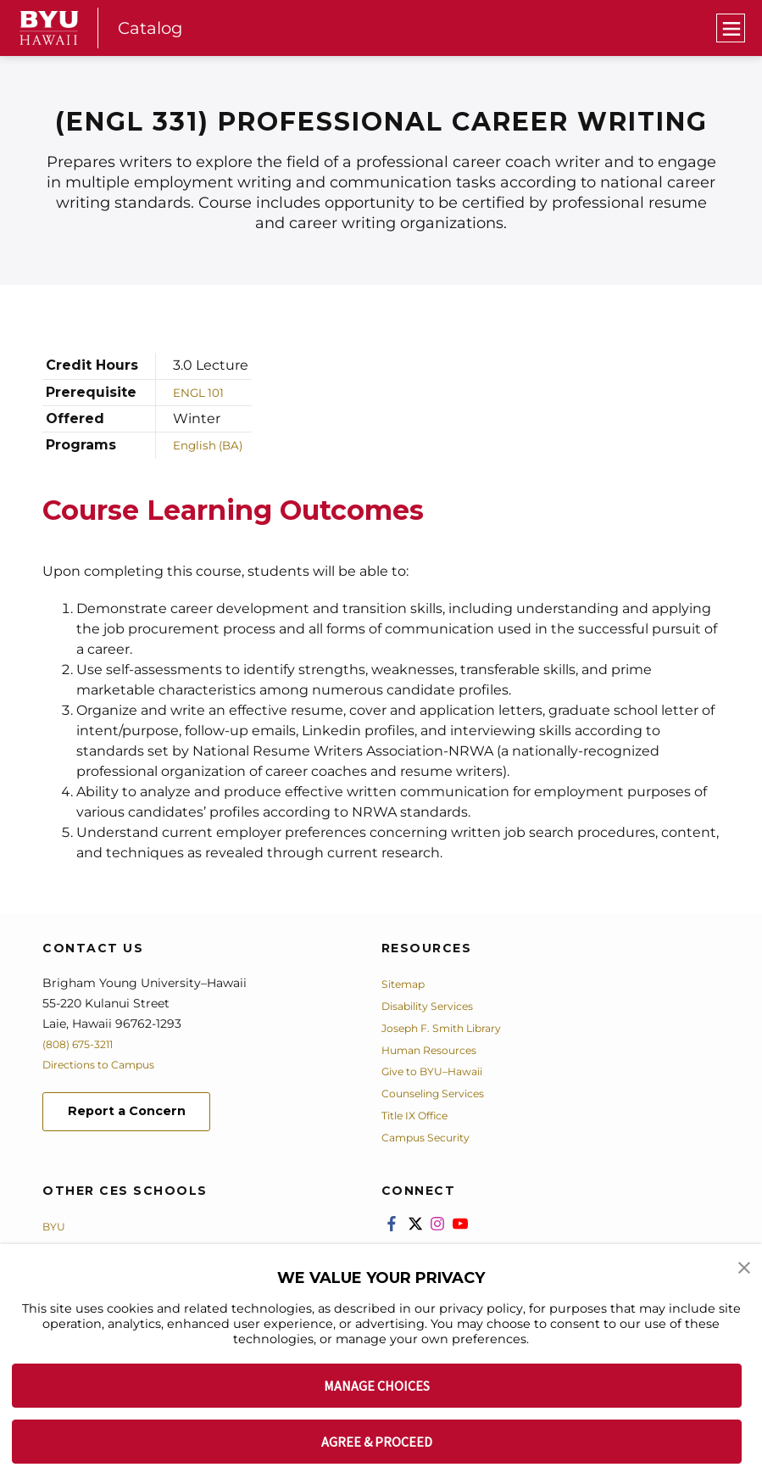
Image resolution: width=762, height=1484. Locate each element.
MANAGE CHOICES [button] (377, 1385)
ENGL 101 (203, 391)
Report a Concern (134, 1113)
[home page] (49, 28)
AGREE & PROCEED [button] (376, 1441)
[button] (745, 1268)
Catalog (152, 27)
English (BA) (214, 445)
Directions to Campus (107, 1064)
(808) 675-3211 (83, 1044)
